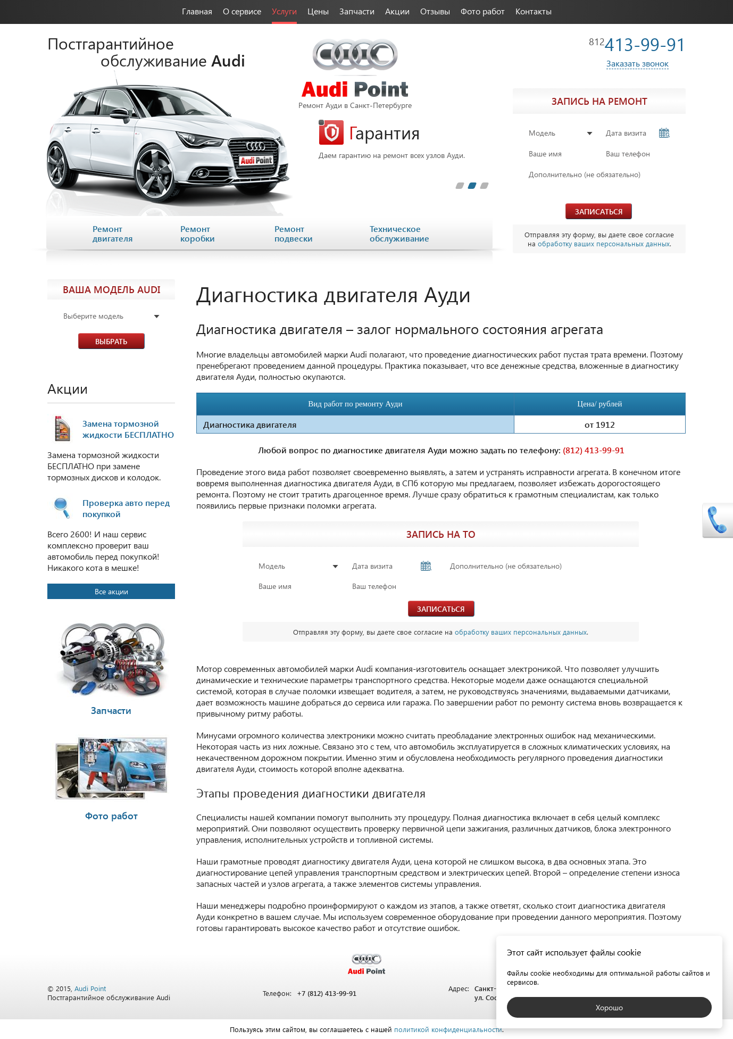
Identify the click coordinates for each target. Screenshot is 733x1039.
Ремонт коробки (197, 233)
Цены (318, 10)
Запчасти (356, 10)
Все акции (111, 591)
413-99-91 (637, 44)
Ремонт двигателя (113, 233)
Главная (197, 10)
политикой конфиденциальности (448, 1029)
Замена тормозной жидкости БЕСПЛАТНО (128, 429)
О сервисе (242, 10)
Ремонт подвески (293, 233)
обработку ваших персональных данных (604, 243)
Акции (397, 10)
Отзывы (435, 10)
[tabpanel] (404, 140)
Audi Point (90, 988)
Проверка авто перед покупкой (126, 508)
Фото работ (483, 10)
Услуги (284, 10)
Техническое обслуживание (399, 233)
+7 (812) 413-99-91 (326, 993)
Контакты (533, 10)
